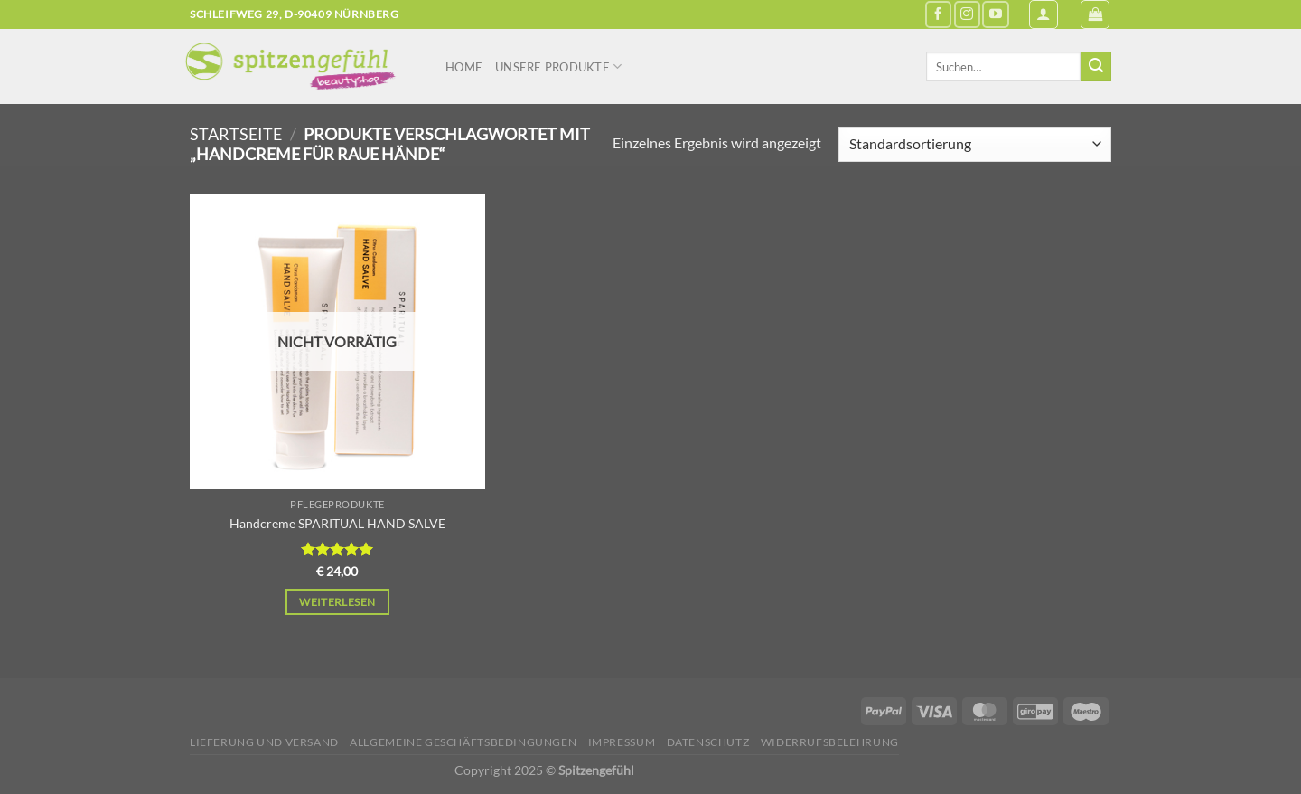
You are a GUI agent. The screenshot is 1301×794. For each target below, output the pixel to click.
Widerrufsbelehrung (830, 742)
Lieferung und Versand (264, 742)
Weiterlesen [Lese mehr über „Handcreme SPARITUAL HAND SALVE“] (337, 602)
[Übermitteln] (1096, 67)
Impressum (622, 742)
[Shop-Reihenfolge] (974, 144)
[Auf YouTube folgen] (995, 14)
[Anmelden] (1043, 14)
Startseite (236, 134)
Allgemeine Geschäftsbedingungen (463, 742)
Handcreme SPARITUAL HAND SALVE (337, 523)
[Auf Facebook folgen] (938, 14)
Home (463, 67)
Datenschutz (708, 742)
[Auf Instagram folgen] (967, 14)
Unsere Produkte (558, 66)
